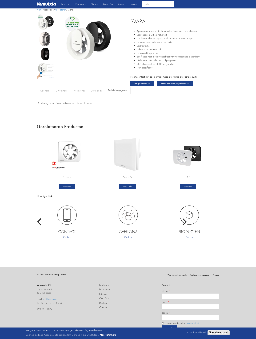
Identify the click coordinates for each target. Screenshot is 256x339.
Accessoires (79, 90)
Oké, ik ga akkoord (196, 332)
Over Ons (108, 3)
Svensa (67, 177)
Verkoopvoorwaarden (199, 275)
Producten (67, 4)
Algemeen (44, 90)
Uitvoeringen (62, 90)
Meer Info (67, 186)
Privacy (216, 275)
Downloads (80, 3)
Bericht (166, 312)
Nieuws (94, 3)
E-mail (165, 302)
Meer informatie (108, 334)
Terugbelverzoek (142, 83)
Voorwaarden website (177, 275)
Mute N (127, 177)
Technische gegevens (119, 89)
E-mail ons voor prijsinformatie (175, 83)
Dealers (121, 3)
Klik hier (67, 237)
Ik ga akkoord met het (180, 323)
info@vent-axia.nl (51, 299)
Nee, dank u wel (218, 332)
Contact (133, 3)
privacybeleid (192, 323)
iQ (188, 177)
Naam (166, 291)
